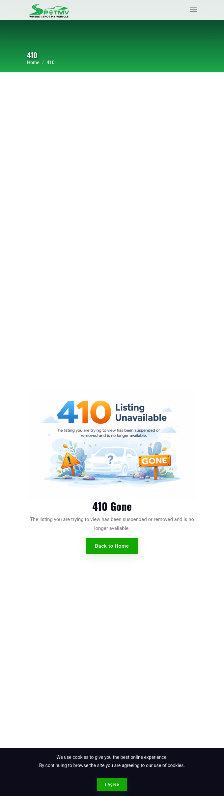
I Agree (112, 784)
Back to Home (112, 546)
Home (33, 62)
